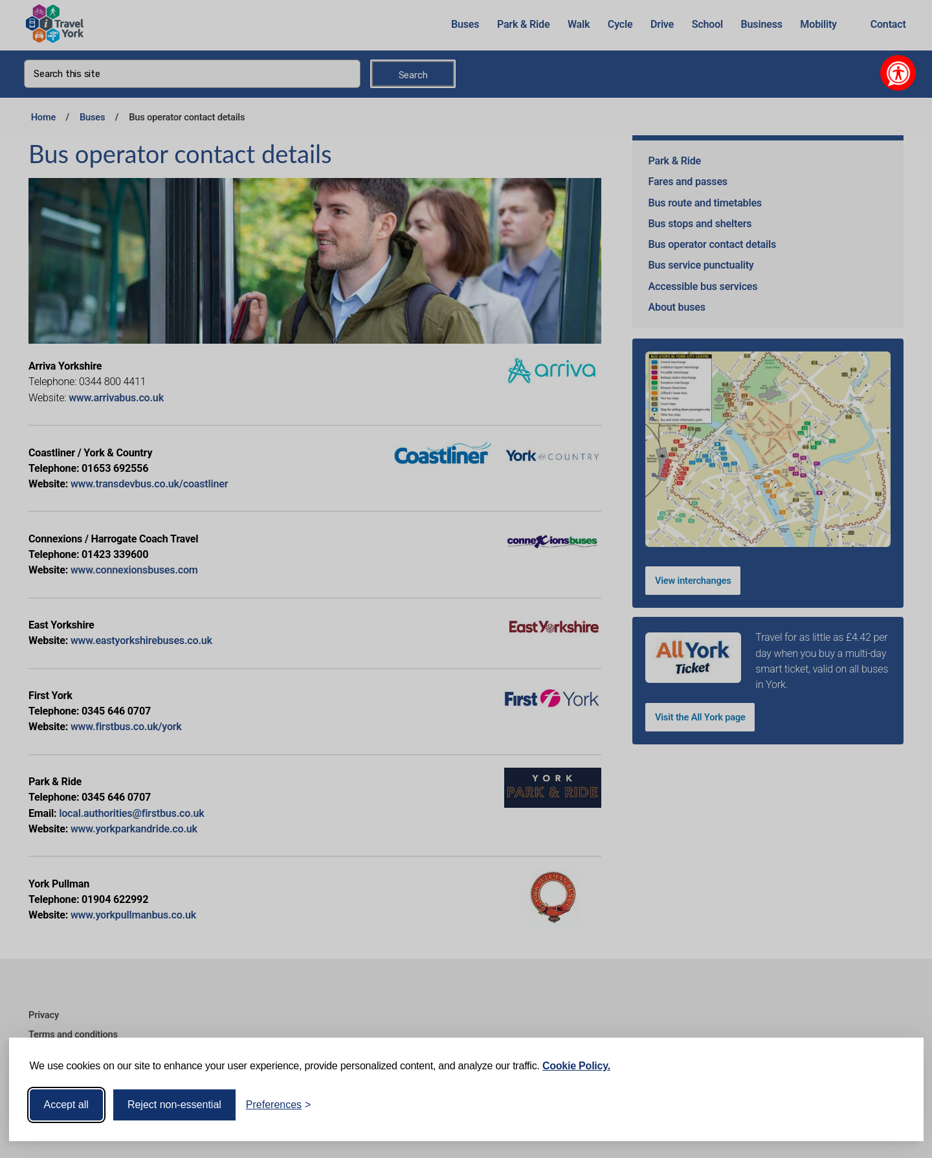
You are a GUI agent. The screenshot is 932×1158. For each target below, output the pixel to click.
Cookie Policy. (576, 1065)
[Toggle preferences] (278, 1105)
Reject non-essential (174, 1104)
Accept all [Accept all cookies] (66, 1104)
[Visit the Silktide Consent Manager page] (895, 1105)
